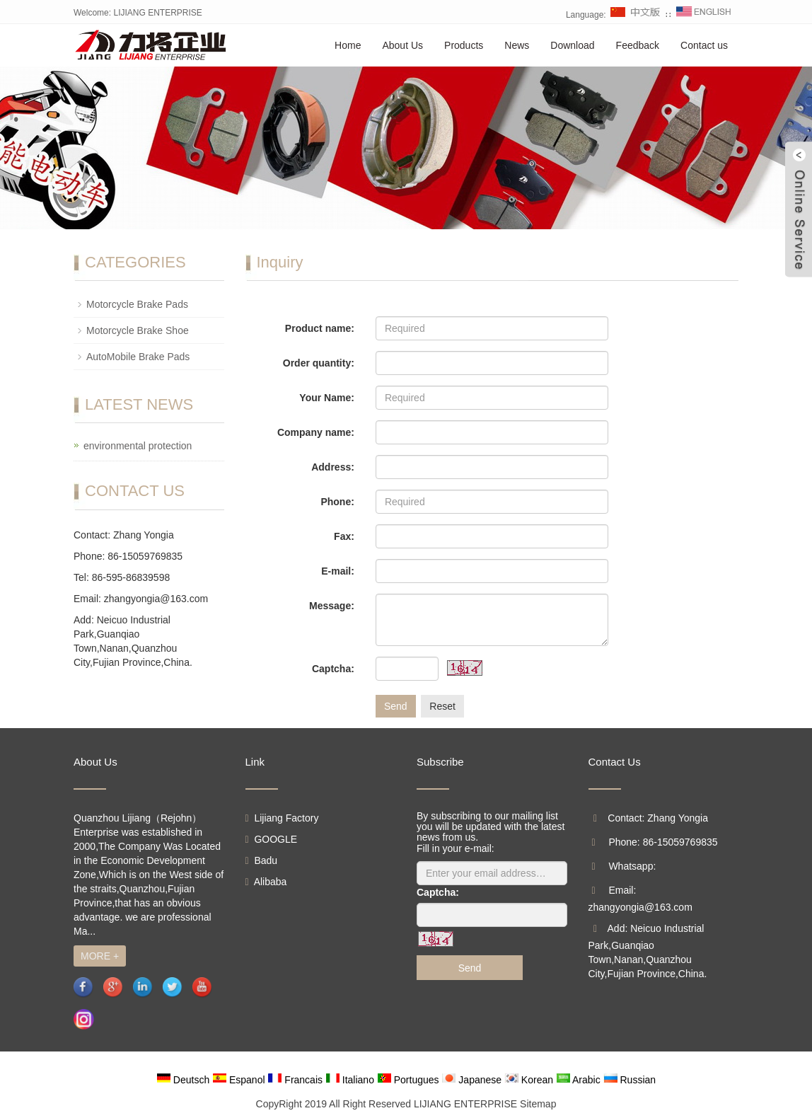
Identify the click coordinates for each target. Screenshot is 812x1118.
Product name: (319, 328)
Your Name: (326, 397)
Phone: (337, 501)
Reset (442, 706)
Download (572, 45)
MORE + (100, 956)
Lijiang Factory (282, 818)
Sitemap (538, 1104)
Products (463, 45)
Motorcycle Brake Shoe (137, 330)
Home (348, 45)
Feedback (637, 45)
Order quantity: (318, 363)
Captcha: (333, 668)
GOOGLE (271, 839)
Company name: (315, 432)
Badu (261, 860)
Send (395, 706)
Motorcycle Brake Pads (137, 304)
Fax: (344, 536)
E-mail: (337, 571)
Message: (331, 605)
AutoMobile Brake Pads (138, 356)
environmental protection (137, 445)
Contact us (704, 45)
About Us (402, 45)
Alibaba (266, 881)
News (516, 45)
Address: (332, 467)
